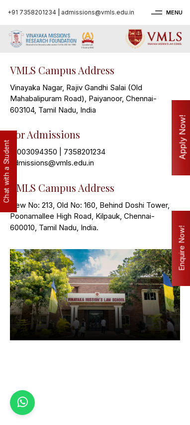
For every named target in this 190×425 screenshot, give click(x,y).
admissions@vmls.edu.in (97, 12)
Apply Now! (183, 137)
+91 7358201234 (31, 12)
